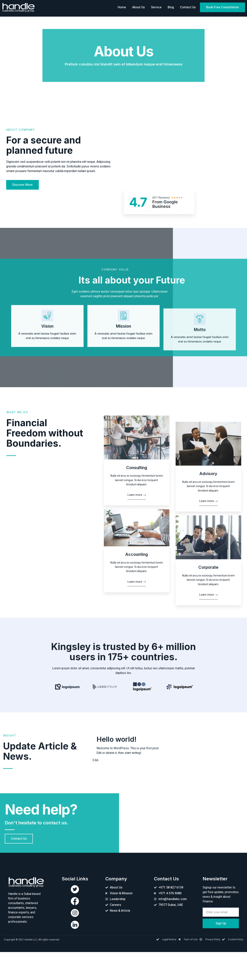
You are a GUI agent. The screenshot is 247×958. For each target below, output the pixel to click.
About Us (138, 7)
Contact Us (188, 7)
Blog (171, 7)
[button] (222, 7)
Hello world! (116, 745)
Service (156, 7)
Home (122, 7)
